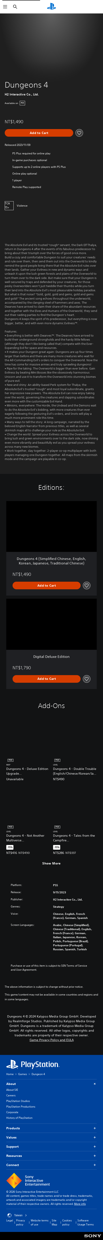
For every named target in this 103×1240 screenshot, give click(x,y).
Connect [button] (51, 1165)
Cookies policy (67, 1222)
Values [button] (51, 1137)
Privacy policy (20, 1222)
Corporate (12, 1112)
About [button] (51, 1084)
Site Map (54, 1222)
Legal (9, 1220)
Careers (11, 1095)
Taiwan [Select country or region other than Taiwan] (17, 1215)
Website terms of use (40, 1222)
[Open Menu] (5, 6)
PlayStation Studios (18, 1101)
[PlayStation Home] (51, 7)
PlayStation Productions (20, 1106)
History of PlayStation (19, 1118)
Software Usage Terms (85, 1222)
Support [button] (51, 1147)
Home (10, 1074)
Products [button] (51, 1128)
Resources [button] (51, 1156)
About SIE (12, 1090)
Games (22, 1074)
